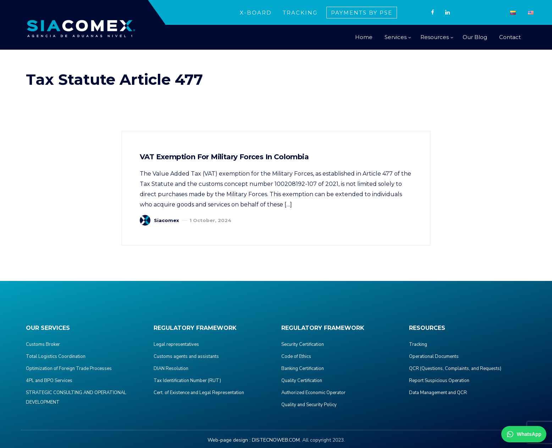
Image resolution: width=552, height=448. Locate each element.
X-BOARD (256, 12)
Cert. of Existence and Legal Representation (199, 392)
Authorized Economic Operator (313, 392)
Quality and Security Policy (309, 405)
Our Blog (475, 37)
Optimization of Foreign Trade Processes (69, 368)
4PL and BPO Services (49, 380)
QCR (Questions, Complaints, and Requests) (455, 368)
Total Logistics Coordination (55, 356)
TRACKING (300, 12)
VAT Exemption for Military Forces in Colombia (224, 157)
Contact (510, 37)
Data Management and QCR (438, 392)
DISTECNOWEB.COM (276, 440)
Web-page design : (229, 440)
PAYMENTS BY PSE (361, 12)
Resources (434, 37)
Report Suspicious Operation (439, 380)
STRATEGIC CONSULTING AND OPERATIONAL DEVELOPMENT (76, 397)
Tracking (418, 344)
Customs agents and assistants (186, 356)
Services (396, 37)
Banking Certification (302, 368)
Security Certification (302, 344)
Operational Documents (434, 356)
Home (363, 37)
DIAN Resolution (171, 368)
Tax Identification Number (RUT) (187, 380)
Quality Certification (301, 380)
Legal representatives (176, 344)
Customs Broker (43, 344)
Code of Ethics (296, 356)
